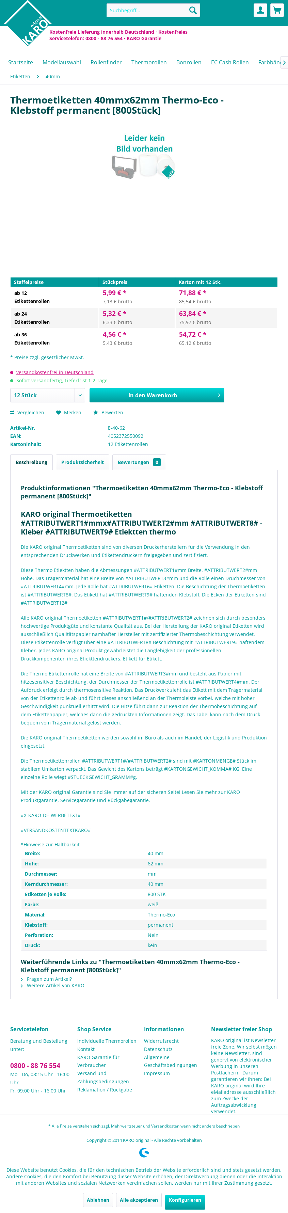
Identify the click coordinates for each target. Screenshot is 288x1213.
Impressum (157, 1073)
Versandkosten (165, 1126)
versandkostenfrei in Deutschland (55, 372)
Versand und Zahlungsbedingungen (103, 1077)
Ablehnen (98, 1200)
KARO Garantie (144, 38)
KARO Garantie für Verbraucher (98, 1061)
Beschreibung (31, 462)
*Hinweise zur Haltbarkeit (50, 844)
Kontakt (86, 1049)
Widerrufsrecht (161, 1041)
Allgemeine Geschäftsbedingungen (170, 1061)
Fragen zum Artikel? (46, 979)
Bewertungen (139, 462)
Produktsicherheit (82, 462)
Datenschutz (158, 1049)
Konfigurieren (185, 1200)
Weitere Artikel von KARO (52, 985)
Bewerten (108, 412)
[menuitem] (153, 10)
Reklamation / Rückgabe (104, 1089)
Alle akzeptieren (139, 1200)
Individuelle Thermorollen (107, 1041)
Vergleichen (27, 412)
